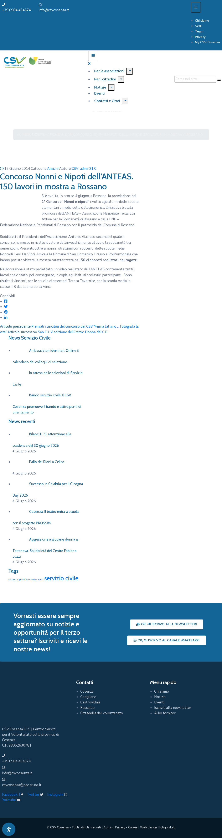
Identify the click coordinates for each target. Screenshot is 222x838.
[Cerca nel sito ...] (195, 79)
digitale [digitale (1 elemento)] (21, 579)
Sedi (198, 26)
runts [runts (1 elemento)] (40, 579)
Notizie (100, 87)
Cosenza (86, 691)
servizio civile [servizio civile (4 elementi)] (61, 578)
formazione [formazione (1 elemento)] (31, 579)
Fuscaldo (87, 707)
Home (22, 134)
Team (199, 31)
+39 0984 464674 (16, 10)
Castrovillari (90, 702)
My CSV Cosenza (207, 42)
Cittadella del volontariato (101, 713)
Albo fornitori (165, 713)
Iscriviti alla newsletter (172, 707)
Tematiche (50, 134)
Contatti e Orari (107, 101)
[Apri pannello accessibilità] (8, 829)
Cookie (133, 827)
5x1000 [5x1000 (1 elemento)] (12, 579)
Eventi (159, 702)
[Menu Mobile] (196, 7)
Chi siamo (202, 21)
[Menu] (129, 71)
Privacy (200, 37)
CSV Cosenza (59, 827)
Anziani (66, 134)
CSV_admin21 (82, 168)
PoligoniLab (166, 827)
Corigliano (88, 696)
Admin (108, 827)
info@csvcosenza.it (54, 10)
